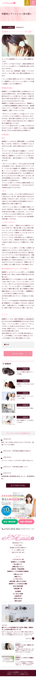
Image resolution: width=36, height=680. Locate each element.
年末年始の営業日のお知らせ (21, 451)
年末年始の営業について (20, 467)
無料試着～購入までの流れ (18, 581)
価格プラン (18, 576)
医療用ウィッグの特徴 (18, 562)
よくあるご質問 (18, 594)
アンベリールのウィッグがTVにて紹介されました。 (17, 460)
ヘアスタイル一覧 (18, 559)
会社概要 (18, 591)
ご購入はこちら (18, 574)
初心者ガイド (18, 564)
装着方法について (18, 566)
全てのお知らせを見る (18, 485)
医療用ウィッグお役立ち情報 (18, 584)
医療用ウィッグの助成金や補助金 (18, 571)
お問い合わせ (18, 598)
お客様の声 (18, 596)
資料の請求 (18, 601)
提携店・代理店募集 (18, 569)
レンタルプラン (18, 579)
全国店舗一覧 (18, 588)
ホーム (18, 556)
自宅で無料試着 (18, 586)
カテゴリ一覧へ (18, 354)
